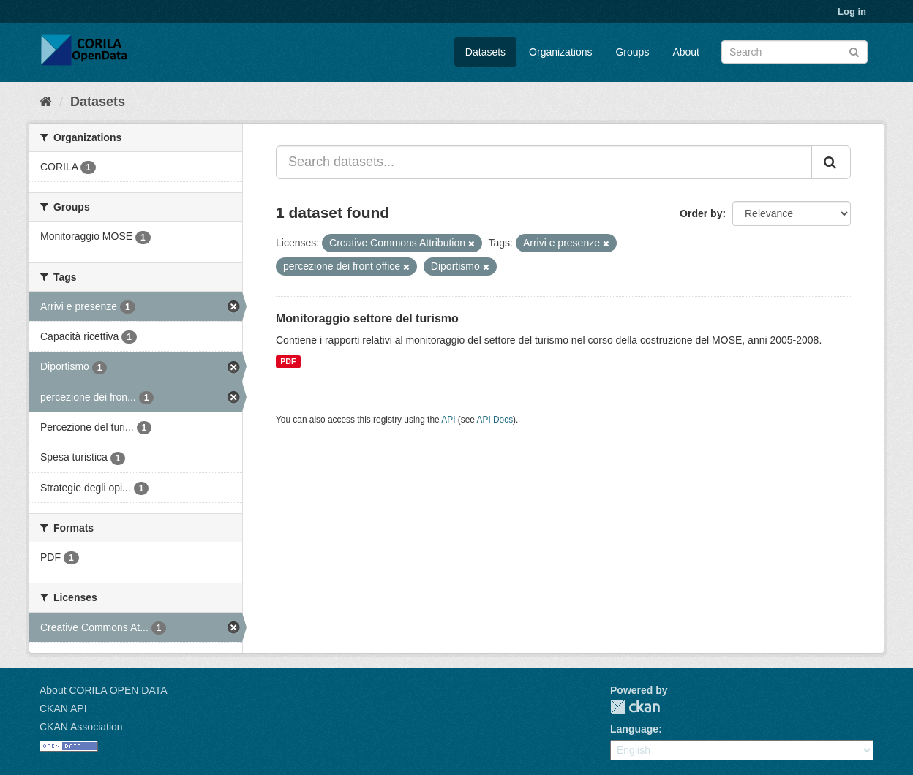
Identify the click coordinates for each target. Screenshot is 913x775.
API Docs (495, 420)
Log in (852, 11)
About (685, 52)
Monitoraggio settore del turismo (367, 318)
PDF (288, 361)
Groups (632, 52)
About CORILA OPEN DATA (104, 690)
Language (634, 729)
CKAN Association (81, 727)
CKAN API (63, 708)
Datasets (485, 52)
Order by (701, 213)
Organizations (560, 52)
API (448, 420)
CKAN (635, 706)
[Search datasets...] (544, 162)
